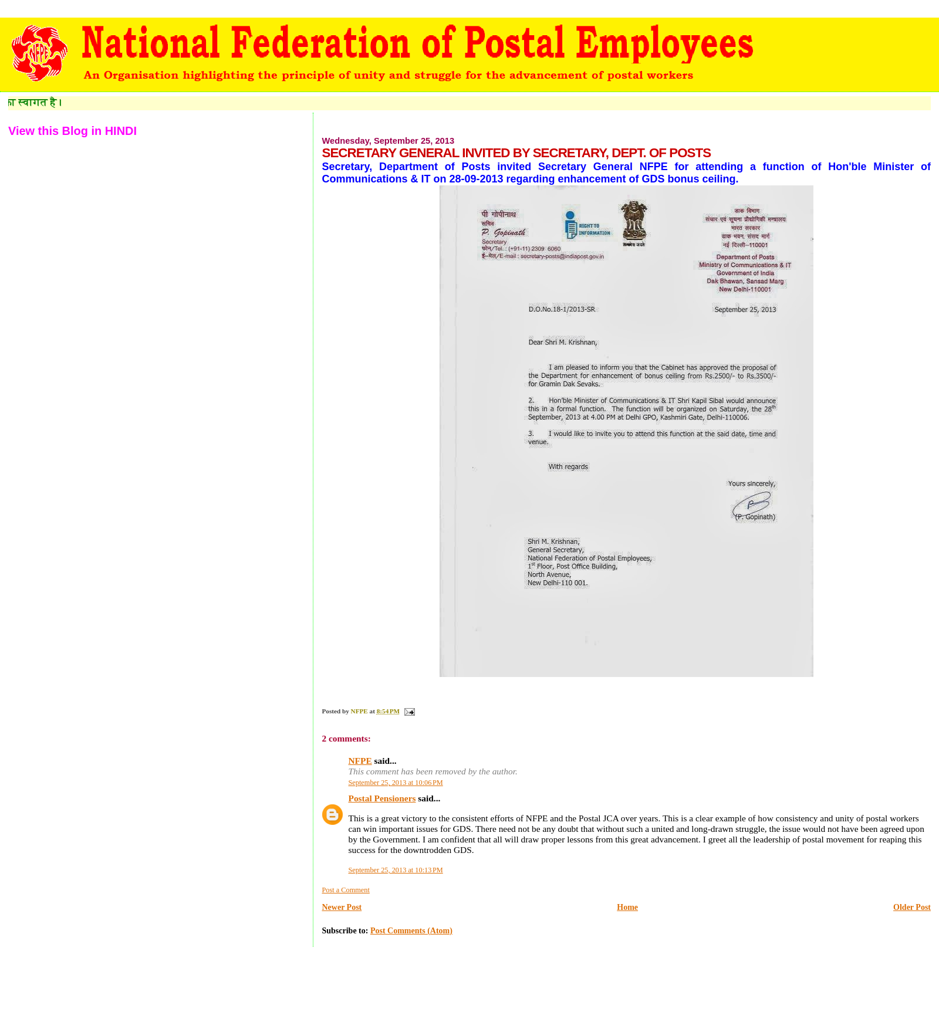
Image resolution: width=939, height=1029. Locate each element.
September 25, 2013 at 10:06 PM (395, 782)
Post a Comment (345, 890)
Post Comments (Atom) (411, 930)
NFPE (359, 761)
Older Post (912, 907)
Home (627, 907)
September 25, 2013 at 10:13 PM (395, 870)
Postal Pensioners (382, 798)
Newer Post (342, 907)
